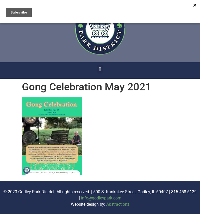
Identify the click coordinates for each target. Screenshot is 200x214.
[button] (99, 69)
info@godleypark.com (101, 198)
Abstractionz (117, 204)
